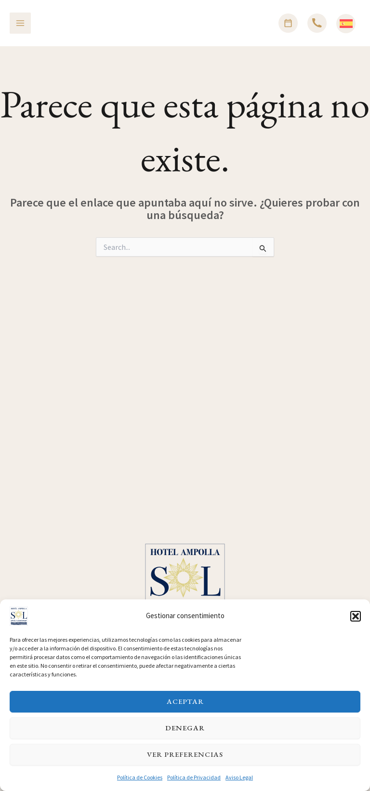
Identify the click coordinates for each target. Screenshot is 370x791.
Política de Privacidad (194, 782)
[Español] (346, 23)
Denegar (185, 733)
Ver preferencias (185, 759)
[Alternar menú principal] (20, 23)
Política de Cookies (139, 782)
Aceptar (185, 706)
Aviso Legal (239, 782)
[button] (355, 621)
